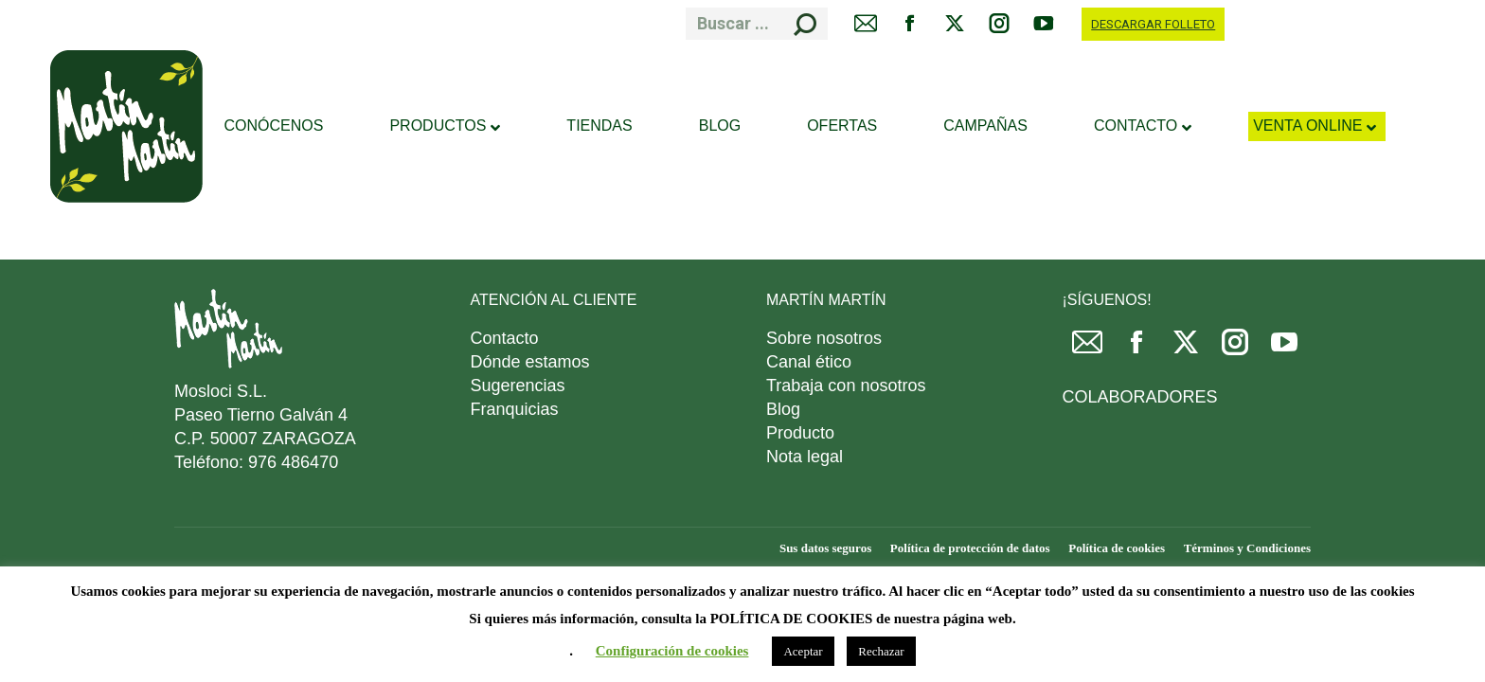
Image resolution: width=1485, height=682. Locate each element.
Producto (800, 432)
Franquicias (515, 409)
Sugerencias (518, 385)
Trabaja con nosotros (845, 385)
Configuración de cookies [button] (672, 650)
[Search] (757, 24)
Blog (783, 409)
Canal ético (808, 361)
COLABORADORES (1140, 396)
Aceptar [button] (802, 651)
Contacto (505, 338)
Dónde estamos (530, 361)
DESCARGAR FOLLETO (1153, 24)
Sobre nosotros (824, 338)
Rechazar (881, 651)
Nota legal (804, 456)
